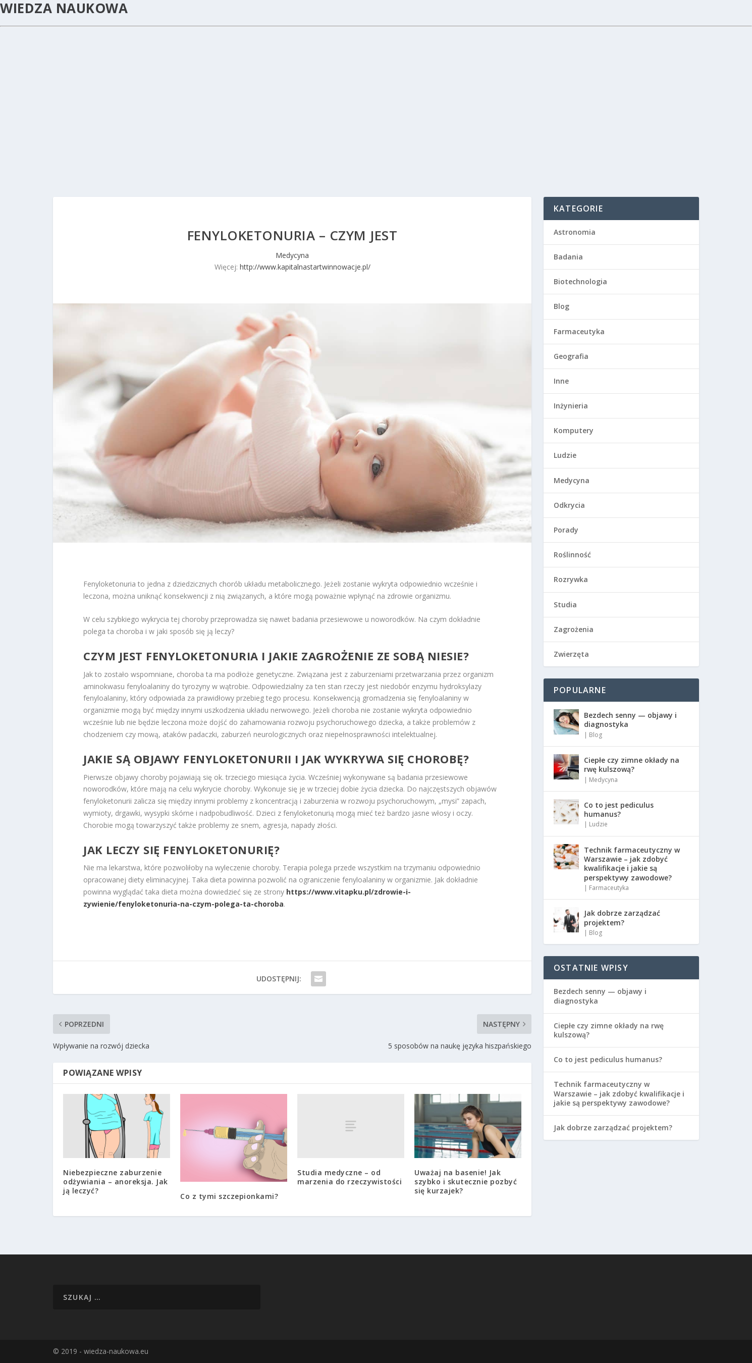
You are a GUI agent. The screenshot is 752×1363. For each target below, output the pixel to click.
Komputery (574, 430)
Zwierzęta (571, 654)
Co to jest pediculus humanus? (619, 809)
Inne (561, 381)
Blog (561, 306)
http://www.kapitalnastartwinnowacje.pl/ (305, 267)
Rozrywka (571, 579)
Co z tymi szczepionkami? (229, 1196)
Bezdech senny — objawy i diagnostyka (630, 719)
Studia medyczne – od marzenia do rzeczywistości (349, 1177)
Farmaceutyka (579, 331)
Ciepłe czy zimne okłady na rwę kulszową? (631, 764)
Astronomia (575, 232)
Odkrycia (569, 505)
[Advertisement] (376, 102)
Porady (566, 530)
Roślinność (572, 554)
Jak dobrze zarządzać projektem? (622, 917)
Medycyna (292, 255)
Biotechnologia (580, 281)
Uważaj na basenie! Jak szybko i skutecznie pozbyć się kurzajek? (465, 1181)
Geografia (571, 356)
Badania (568, 256)
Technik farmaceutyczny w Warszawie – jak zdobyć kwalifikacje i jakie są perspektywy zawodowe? (632, 863)
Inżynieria (571, 405)
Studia (565, 604)
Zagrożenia (574, 629)
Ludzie (565, 455)
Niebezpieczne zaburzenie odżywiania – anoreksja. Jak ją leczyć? (115, 1181)
